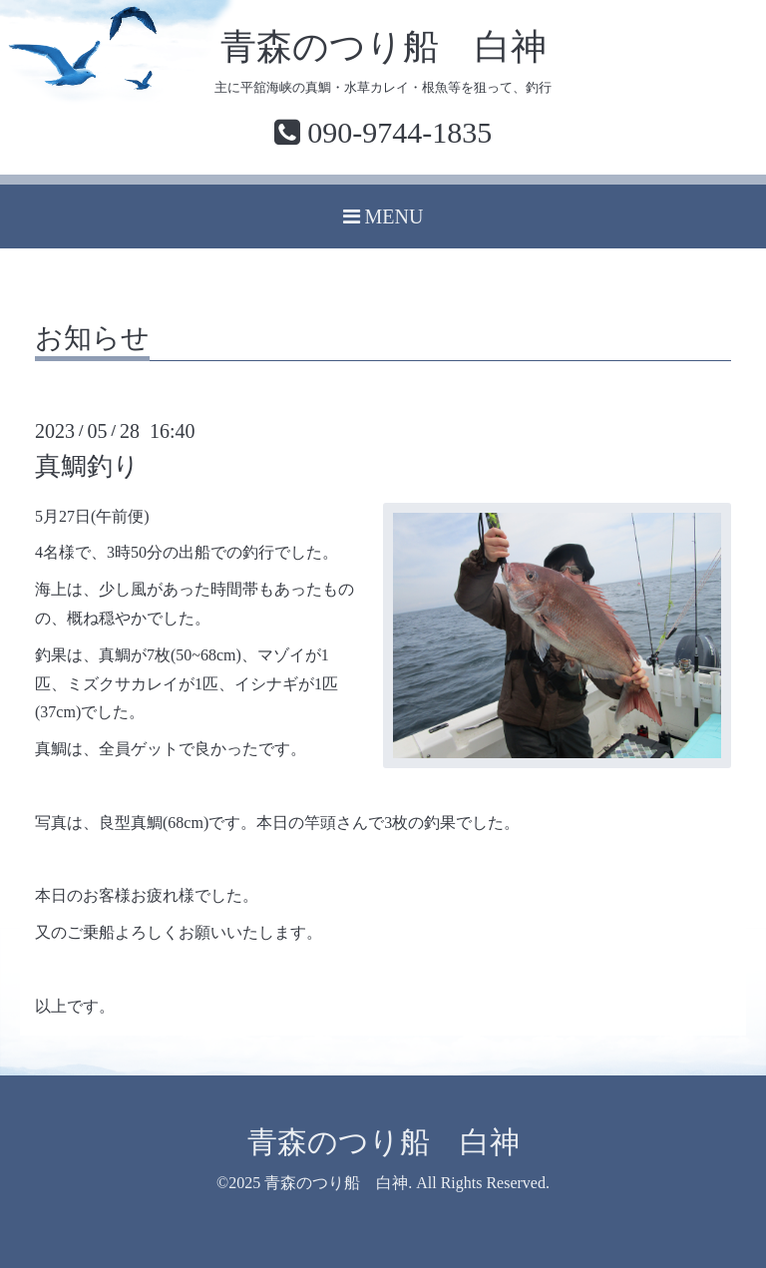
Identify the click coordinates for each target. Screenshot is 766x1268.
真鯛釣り (87, 466)
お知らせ (92, 338)
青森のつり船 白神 (383, 47)
